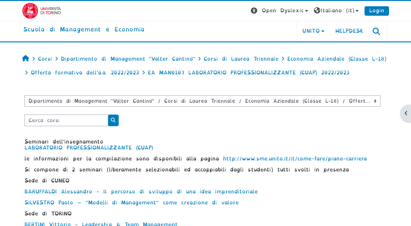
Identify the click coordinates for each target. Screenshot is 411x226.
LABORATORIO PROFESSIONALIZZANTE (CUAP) (88, 148)
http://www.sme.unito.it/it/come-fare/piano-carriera (295, 159)
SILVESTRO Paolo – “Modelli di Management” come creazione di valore (131, 203)
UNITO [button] (311, 31)
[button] (280, 11)
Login (376, 10)
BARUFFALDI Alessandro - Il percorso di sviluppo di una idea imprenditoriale (141, 192)
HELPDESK (349, 31)
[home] (84, 29)
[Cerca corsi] (66, 120)
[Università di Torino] (41, 10)
